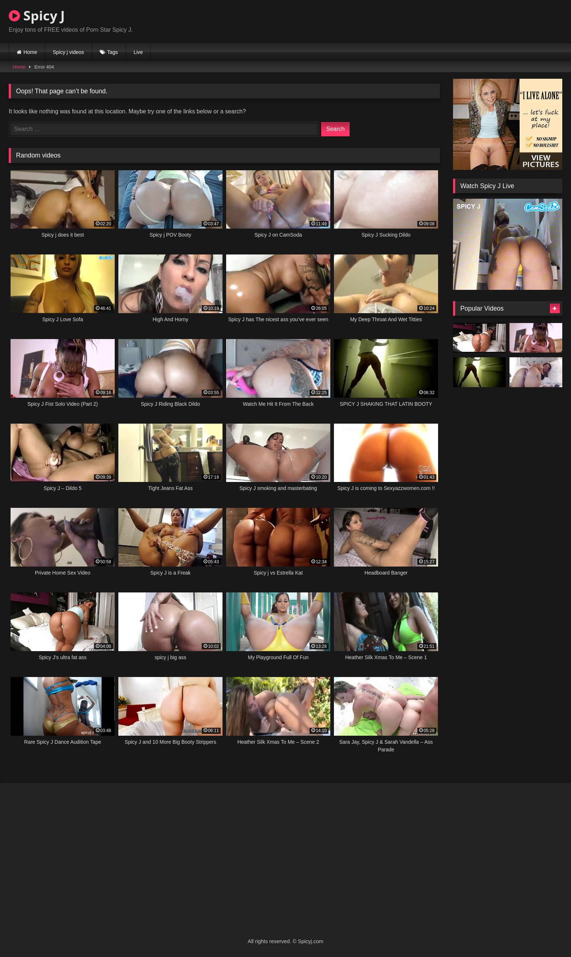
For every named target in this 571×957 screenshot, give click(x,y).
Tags (112, 52)
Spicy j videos (68, 52)
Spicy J (37, 15)
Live (138, 52)
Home (30, 52)
